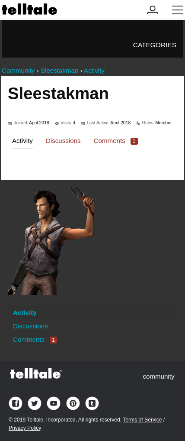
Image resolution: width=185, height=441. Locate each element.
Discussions (63, 140)
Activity (22, 140)
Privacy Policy (25, 428)
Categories (154, 45)
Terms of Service (142, 420)
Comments (116, 140)
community (158, 376)
